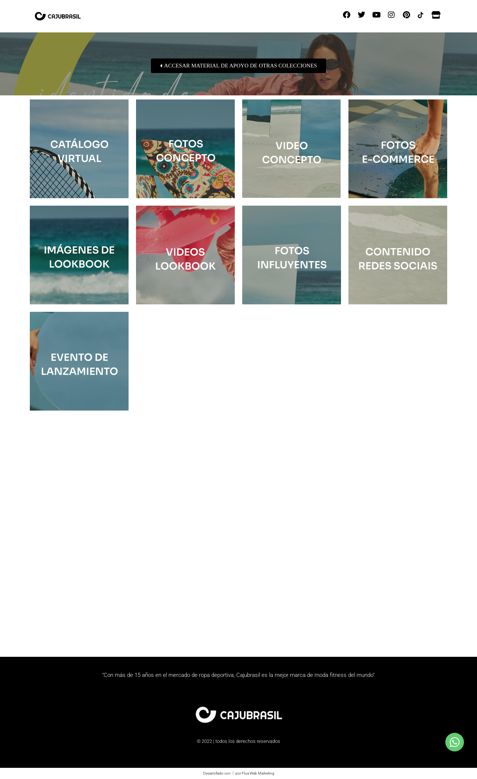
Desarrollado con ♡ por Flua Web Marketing (238, 773)
